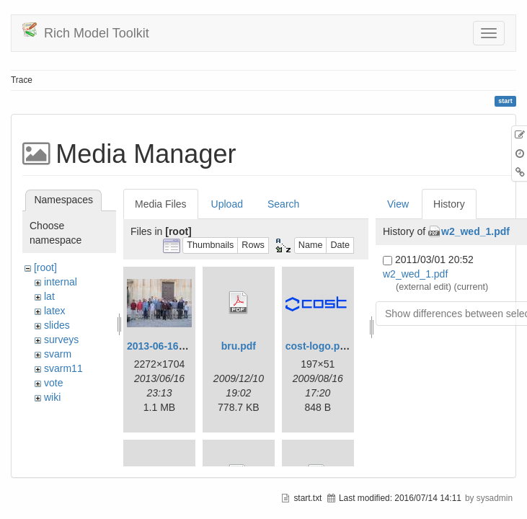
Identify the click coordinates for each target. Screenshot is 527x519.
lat (49, 296)
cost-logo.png (319, 346)
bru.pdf (238, 346)
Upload (227, 204)
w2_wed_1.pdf (475, 231)
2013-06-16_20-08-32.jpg (184, 346)
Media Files (161, 204)
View (398, 204)
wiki (52, 397)
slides (57, 325)
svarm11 (63, 368)
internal (60, 282)
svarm (57, 354)
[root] (45, 267)
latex (55, 310)
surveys (61, 339)
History (449, 204)
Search (283, 204)
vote (53, 383)
